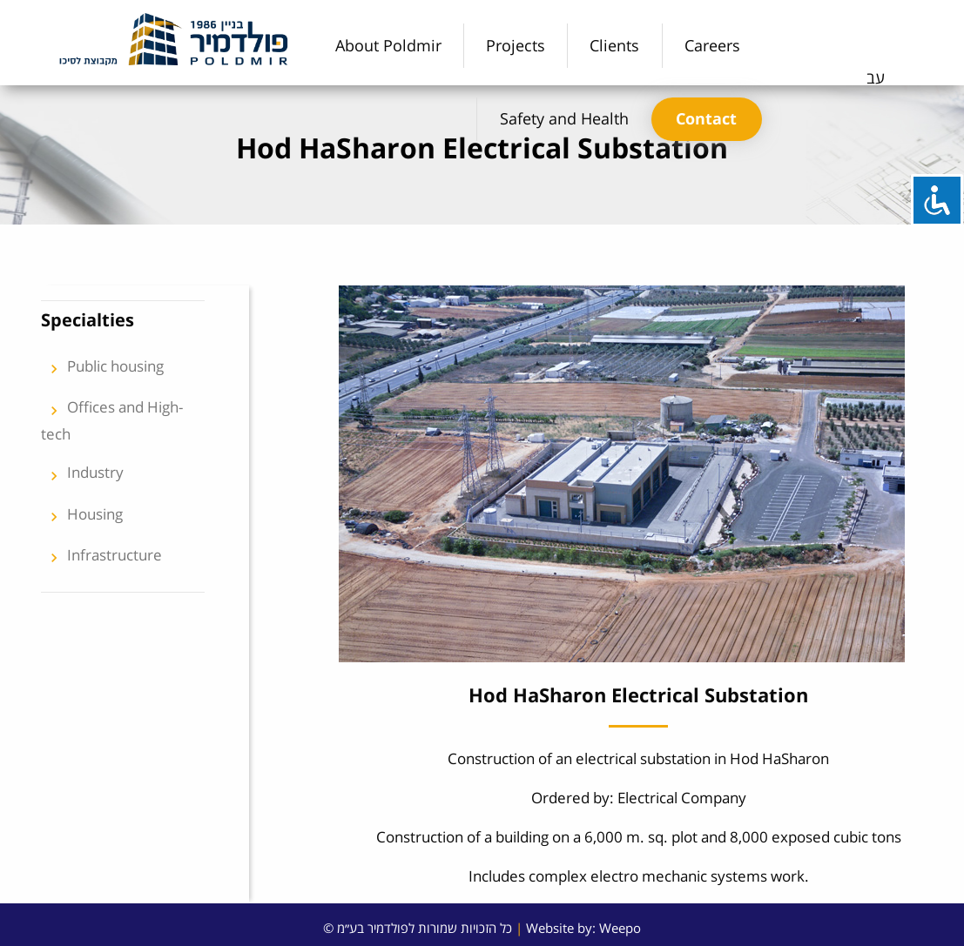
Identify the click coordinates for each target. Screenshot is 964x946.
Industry (82, 475)
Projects (515, 45)
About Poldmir (388, 45)
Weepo (620, 927)
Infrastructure (101, 558)
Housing (82, 517)
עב (875, 77)
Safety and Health (564, 118)
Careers (712, 45)
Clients (614, 45)
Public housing (102, 369)
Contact (706, 118)
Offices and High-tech (112, 420)
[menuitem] (388, 45)
